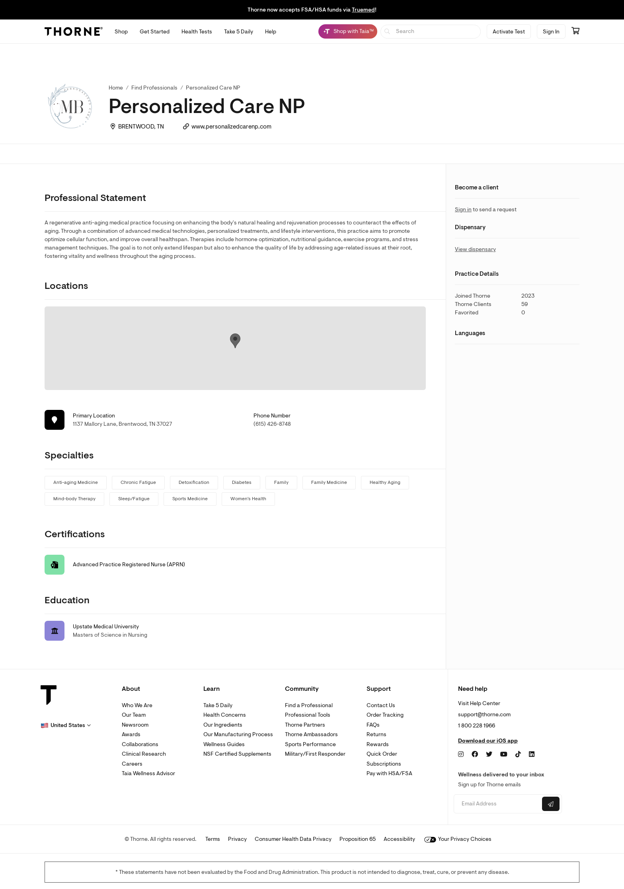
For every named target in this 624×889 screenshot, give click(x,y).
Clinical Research (144, 754)
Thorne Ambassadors (311, 734)
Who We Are (137, 705)
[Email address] (497, 804)
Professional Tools (307, 715)
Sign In (551, 31)
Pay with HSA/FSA (389, 773)
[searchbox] (430, 32)
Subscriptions (384, 763)
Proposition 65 (357, 839)
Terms (212, 839)
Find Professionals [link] (154, 87)
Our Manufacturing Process (238, 734)
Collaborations (140, 744)
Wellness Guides (224, 744)
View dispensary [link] (475, 249)
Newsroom (135, 724)
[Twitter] (489, 754)
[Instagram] (461, 754)
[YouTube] (503, 754)
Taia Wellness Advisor (148, 773)
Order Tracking (385, 715)
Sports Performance (310, 744)
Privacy (237, 839)
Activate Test (509, 31)
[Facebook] (475, 754)
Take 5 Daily (217, 705)
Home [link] (116, 87)
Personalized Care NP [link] (213, 87)
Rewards (378, 744)
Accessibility (399, 839)
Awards (131, 734)
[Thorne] (74, 31)
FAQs (373, 724)
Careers (132, 763)
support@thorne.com (484, 714)
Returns (376, 734)
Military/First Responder (315, 754)
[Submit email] (551, 804)
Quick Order (382, 754)
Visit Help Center (479, 703)
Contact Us (381, 705)
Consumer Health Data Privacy (293, 839)
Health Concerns (224, 715)
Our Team (134, 715)
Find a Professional (309, 705)
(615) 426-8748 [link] (272, 424)
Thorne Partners (305, 724)
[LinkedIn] (531, 754)
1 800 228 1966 (476, 725)
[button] (66, 725)
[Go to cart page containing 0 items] (575, 31)
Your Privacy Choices (457, 839)
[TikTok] (518, 754)
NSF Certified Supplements (237, 754)
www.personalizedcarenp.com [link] (231, 127)
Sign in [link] (463, 209)
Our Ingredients (222, 724)
